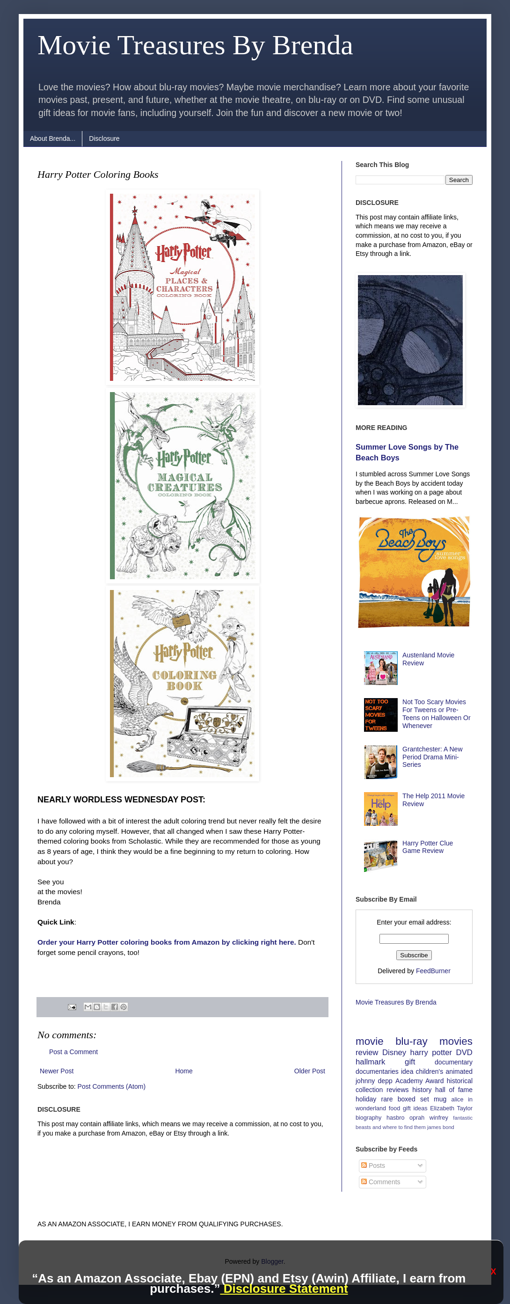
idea (407, 1071)
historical (460, 1081)
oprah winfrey (428, 1118)
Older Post (309, 1071)
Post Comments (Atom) (112, 1086)
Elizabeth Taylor (451, 1108)
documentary (454, 1062)
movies (456, 1041)
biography (368, 1118)
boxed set (413, 1099)
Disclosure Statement (284, 1289)
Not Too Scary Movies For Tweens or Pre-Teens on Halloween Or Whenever (436, 713)
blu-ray (411, 1041)
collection (369, 1089)
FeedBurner (433, 971)
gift (410, 1061)
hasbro (395, 1118)
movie (370, 1041)
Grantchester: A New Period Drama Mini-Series (432, 757)
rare (387, 1099)
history (421, 1089)
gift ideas (415, 1108)
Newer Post (56, 1071)
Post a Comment (73, 1052)
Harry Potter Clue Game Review (427, 847)
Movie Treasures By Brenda (195, 44)
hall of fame (454, 1089)
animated (459, 1071)
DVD (464, 1052)
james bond (440, 1127)
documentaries (377, 1071)
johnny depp (374, 1081)
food (395, 1108)
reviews (397, 1089)
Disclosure (104, 138)
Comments (381, 1182)
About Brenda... (52, 138)
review (367, 1052)
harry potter (431, 1052)
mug (440, 1099)
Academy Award (419, 1081)
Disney (394, 1052)
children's (430, 1071)
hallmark (370, 1061)
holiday (366, 1099)
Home (183, 1071)
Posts (373, 1165)
